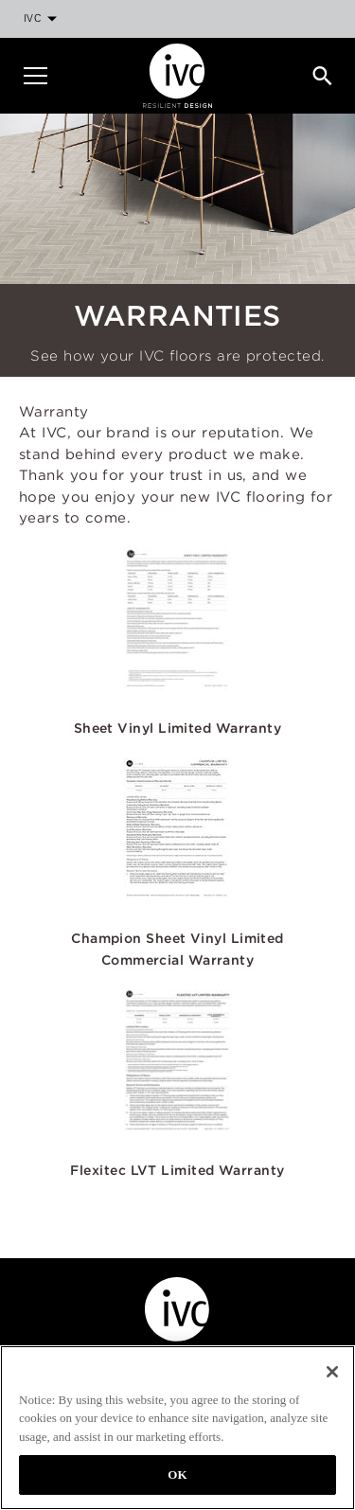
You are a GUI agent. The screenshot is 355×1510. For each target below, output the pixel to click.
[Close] (332, 1372)
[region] (177, 1427)
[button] (177, 633)
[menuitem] (39, 19)
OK (177, 1474)
